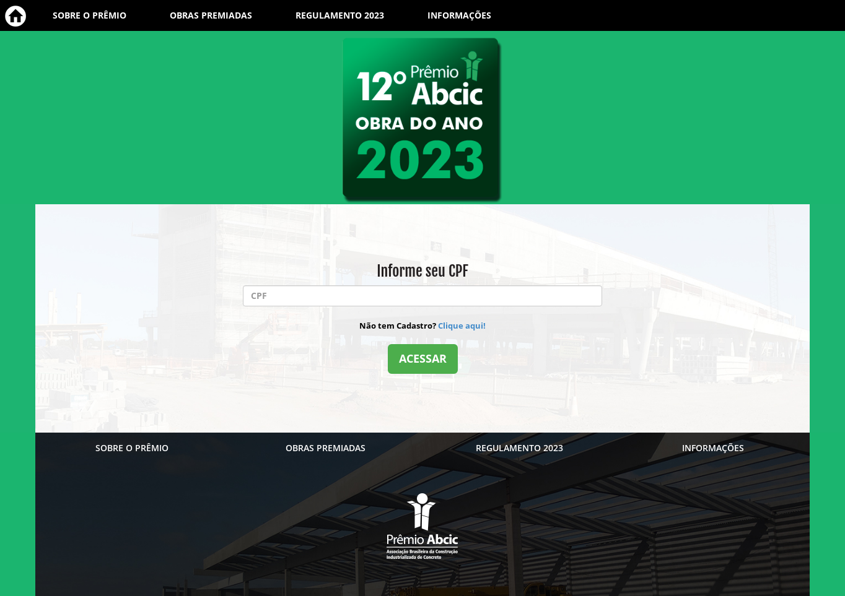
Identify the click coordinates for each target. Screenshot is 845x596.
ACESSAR (423, 358)
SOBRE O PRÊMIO (89, 15)
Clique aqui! (462, 325)
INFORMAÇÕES (459, 15)
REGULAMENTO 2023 (340, 15)
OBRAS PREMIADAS (211, 15)
